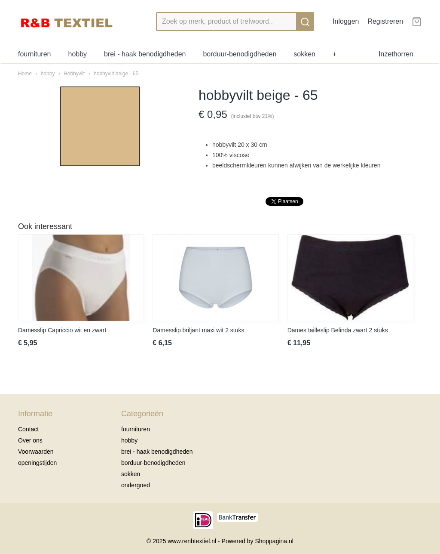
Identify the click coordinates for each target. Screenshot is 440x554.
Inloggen (346, 21)
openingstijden (37, 462)
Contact (28, 429)
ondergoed (135, 485)
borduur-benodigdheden (239, 54)
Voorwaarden (36, 451)
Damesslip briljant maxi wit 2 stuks (198, 330)
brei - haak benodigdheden (145, 54)
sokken (304, 54)
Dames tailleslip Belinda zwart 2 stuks (337, 330)
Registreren (385, 21)
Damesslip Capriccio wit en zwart (62, 330)
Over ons (30, 440)
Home (25, 74)
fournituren (34, 54)
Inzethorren (396, 54)
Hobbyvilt (74, 74)
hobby (77, 54)
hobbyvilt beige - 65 (116, 74)
